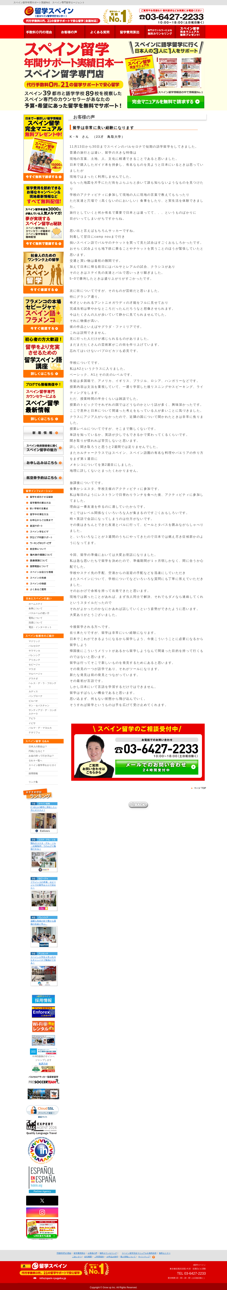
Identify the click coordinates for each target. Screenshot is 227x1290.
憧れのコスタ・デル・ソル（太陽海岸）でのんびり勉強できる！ (43, 846)
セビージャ (34, 664)
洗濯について (35, 622)
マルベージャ (35, 674)
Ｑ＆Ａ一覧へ (35, 760)
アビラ (32, 718)
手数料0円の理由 (64, 1253)
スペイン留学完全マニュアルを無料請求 (139, 1253)
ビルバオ (33, 701)
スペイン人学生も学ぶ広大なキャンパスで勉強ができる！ (43, 960)
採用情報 (33, 773)
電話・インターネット (40, 627)
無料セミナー (164, 1253)
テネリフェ (34, 732)
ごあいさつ (77, 1257)
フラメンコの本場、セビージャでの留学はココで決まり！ (43, 885)
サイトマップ (144, 1257)
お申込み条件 (112, 1257)
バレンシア (34, 655)
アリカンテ (34, 660)
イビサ (32, 723)
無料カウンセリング (108, 1253)
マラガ (32, 669)
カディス (33, 691)
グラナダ (33, 678)
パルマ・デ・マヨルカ (40, 728)
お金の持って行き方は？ (41, 756)
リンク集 (33, 782)
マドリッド (34, 641)
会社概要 (88, 1257)
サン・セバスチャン (39, 705)
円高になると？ (37, 751)
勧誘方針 (43, 1063)
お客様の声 (92, 1253)
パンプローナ (35, 696)
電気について (35, 618)
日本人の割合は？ (38, 746)
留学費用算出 (79, 1253)
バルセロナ (34, 646)
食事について (35, 608)
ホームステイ (35, 604)
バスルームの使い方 (39, 613)
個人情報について (128, 1257)
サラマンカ (34, 651)
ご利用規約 (99, 1257)
